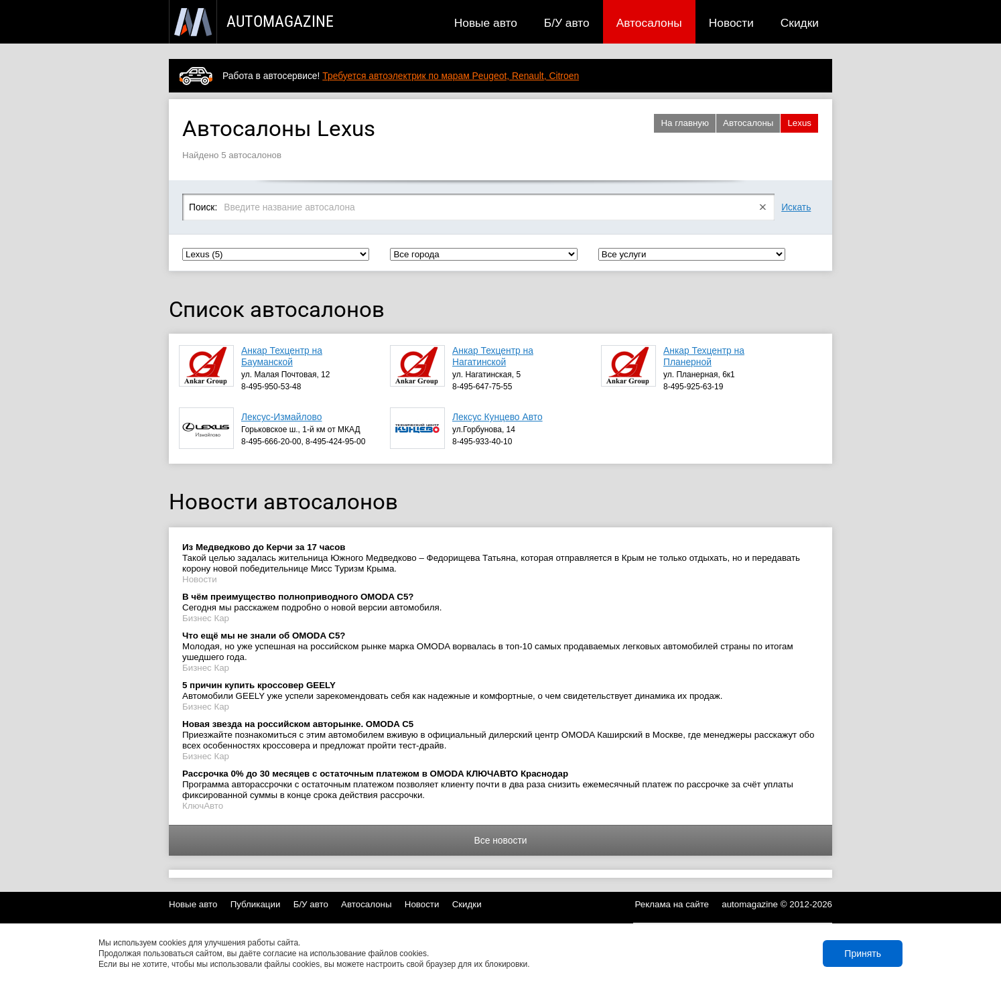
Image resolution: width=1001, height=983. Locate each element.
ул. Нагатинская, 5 (486, 374)
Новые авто (485, 22)
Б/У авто (567, 22)
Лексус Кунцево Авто (497, 416)
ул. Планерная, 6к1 (699, 374)
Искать (796, 207)
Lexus (799, 123)
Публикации (255, 904)
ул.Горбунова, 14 (483, 429)
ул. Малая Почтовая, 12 (285, 374)
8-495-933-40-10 (482, 441)
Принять (862, 953)
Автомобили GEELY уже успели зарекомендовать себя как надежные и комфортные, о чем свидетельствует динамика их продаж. (452, 690)
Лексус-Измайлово (281, 416)
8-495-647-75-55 (482, 386)
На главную (685, 123)
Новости (731, 22)
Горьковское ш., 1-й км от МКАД (300, 429)
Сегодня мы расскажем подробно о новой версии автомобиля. (312, 602)
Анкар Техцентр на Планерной (703, 356)
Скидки (800, 22)
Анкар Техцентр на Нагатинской (492, 356)
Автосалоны (649, 22)
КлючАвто (202, 806)
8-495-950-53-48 (271, 386)
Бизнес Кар (205, 618)
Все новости (500, 840)
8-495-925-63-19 (693, 386)
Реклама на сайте (672, 904)
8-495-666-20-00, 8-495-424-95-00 (303, 441)
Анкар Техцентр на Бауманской (281, 356)
